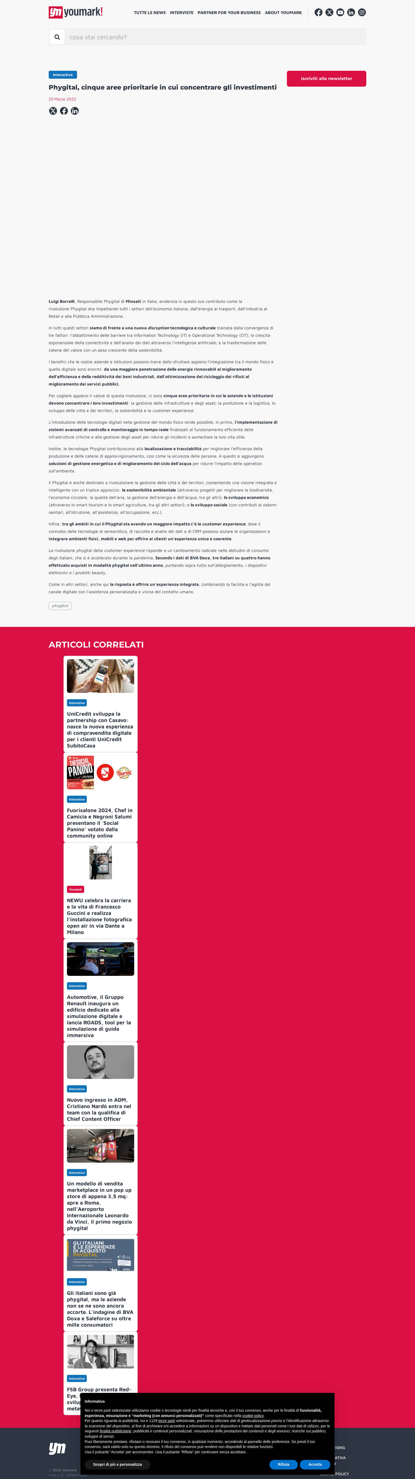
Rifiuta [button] (284, 1464)
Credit (326, 1430)
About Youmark (283, 12)
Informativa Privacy (333, 1406)
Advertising (332, 1393)
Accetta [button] (315, 1464)
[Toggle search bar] (57, 36)
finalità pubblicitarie (115, 1431)
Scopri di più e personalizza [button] (117, 1464)
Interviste (181, 12)
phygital (60, 551)
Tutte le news (150, 12)
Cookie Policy (334, 1419)
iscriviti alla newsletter (326, 78)
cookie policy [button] (252, 1416)
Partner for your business (229, 12)
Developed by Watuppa (69, 1459)
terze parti (167, 1421)
